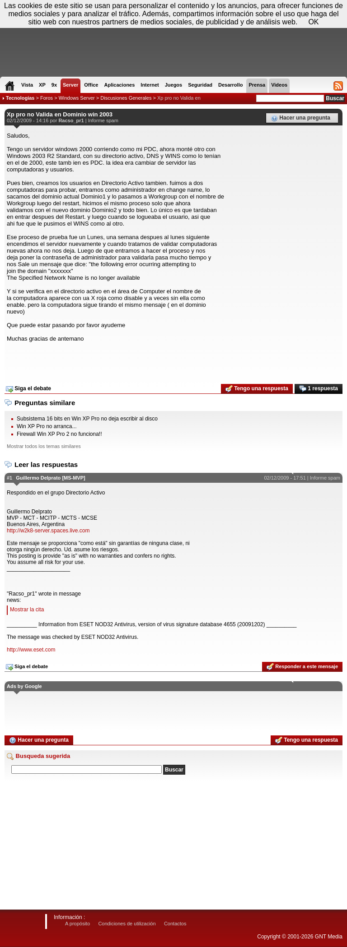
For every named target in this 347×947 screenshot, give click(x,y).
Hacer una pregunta (300, 118)
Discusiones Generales (125, 98)
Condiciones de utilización (126, 923)
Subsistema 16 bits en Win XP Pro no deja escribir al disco (87, 419)
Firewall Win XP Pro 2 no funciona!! (59, 434)
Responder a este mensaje (302, 666)
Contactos (175, 923)
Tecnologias (20, 98)
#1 (9, 477)
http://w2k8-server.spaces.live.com (48, 530)
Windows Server (77, 98)
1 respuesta (318, 389)
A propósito (77, 923)
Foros (46, 98)
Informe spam (103, 120)
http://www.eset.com (31, 650)
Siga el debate (28, 389)
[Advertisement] (173, 360)
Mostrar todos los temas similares (44, 446)
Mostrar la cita (27, 609)
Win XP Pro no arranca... (47, 426)
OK (313, 22)
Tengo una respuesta (256, 389)
